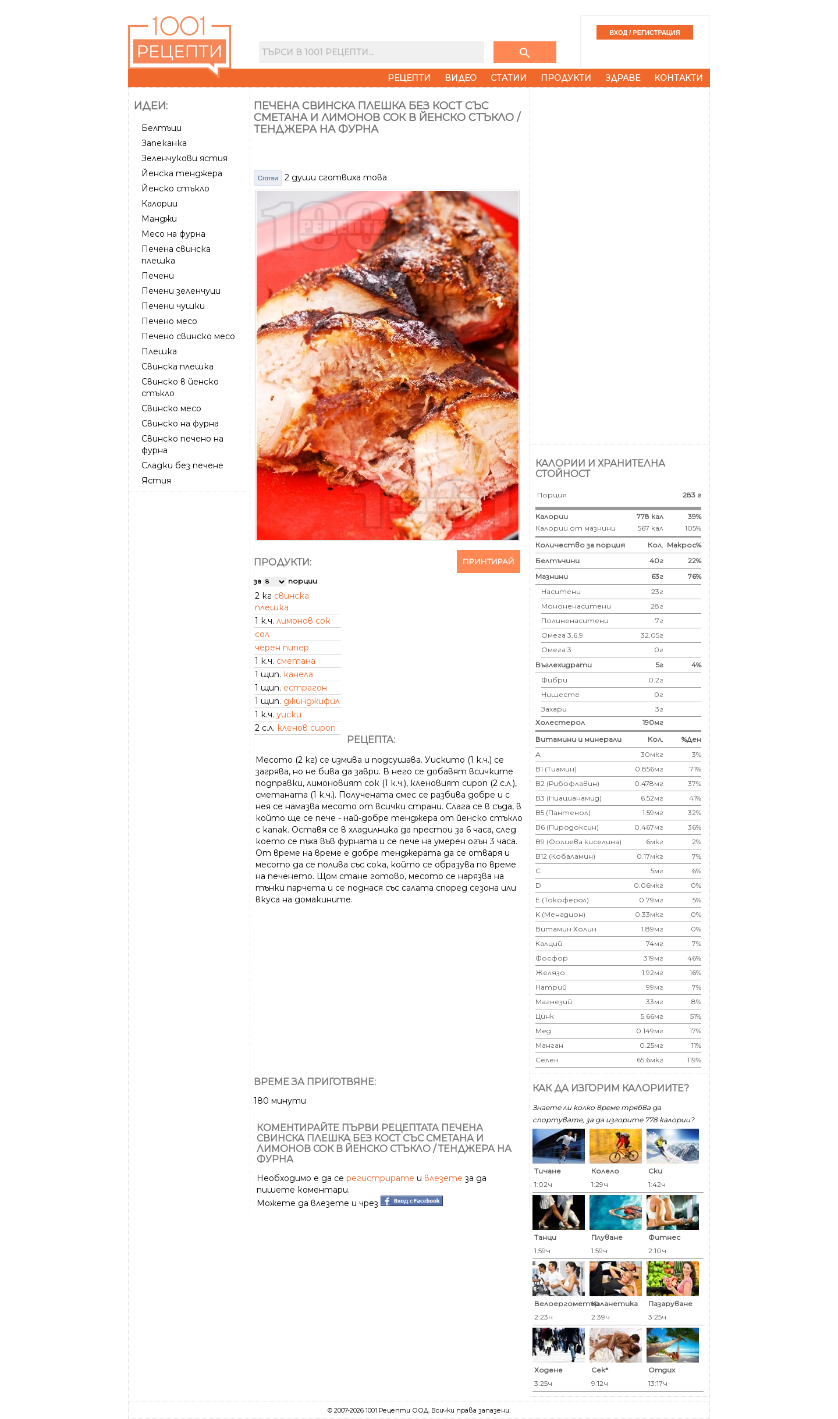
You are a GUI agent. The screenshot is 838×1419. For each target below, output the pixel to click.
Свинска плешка (177, 366)
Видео (461, 78)
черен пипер (282, 647)
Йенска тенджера (181, 173)
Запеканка (164, 143)
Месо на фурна (173, 234)
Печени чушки (173, 306)
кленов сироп (306, 728)
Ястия (156, 480)
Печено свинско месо (188, 336)
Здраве (622, 78)
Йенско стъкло (175, 188)
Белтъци (161, 128)
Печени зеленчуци (181, 291)
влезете (443, 1178)
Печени (157, 276)
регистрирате (380, 1178)
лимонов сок (303, 621)
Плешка (159, 351)
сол (262, 634)
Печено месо (169, 321)
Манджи (159, 219)
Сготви (268, 178)
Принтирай (488, 561)
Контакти (678, 78)
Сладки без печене (182, 465)
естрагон (305, 687)
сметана (295, 661)
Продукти (566, 78)
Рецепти (409, 78)
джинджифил (311, 701)
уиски (288, 714)
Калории (159, 203)
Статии (509, 78)
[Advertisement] (190, 670)
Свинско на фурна (180, 423)
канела (298, 674)
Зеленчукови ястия (184, 158)
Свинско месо (171, 408)
